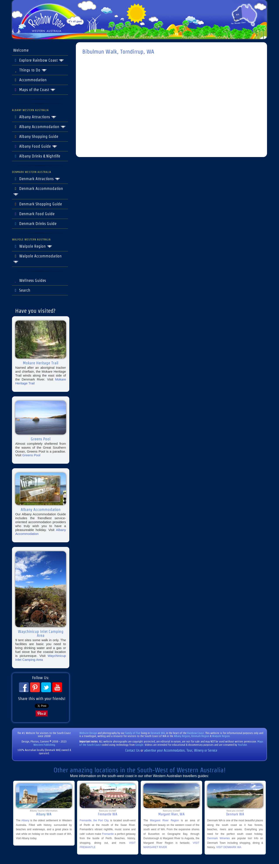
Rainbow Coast (195, 733)
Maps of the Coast (34, 90)
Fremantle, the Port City (94, 820)
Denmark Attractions (36, 179)
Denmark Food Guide (33, 214)
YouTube (242, 744)
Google (139, 744)
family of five (133, 733)
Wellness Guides (29, 280)
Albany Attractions (34, 117)
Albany (25, 820)
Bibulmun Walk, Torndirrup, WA (118, 52)
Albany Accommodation (39, 127)
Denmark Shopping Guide (37, 204)
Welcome (21, 50)
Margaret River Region (164, 820)
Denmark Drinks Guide (34, 223)
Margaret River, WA (171, 814)
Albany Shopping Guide (35, 136)
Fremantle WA (107, 814)
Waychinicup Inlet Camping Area (40, 657)
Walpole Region (32, 246)
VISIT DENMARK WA (228, 847)
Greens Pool (31, 455)
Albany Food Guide (35, 146)
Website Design (88, 733)
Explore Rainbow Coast (38, 60)
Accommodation (30, 80)
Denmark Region (200, 736)
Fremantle (108, 833)
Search (21, 290)
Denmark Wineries (218, 838)
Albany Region (182, 736)
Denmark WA (158, 733)
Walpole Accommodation (37, 259)
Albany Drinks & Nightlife (36, 156)
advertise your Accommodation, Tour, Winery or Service (180, 750)
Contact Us (132, 750)
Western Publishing (44, 744)
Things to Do (30, 70)
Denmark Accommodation (38, 191)
